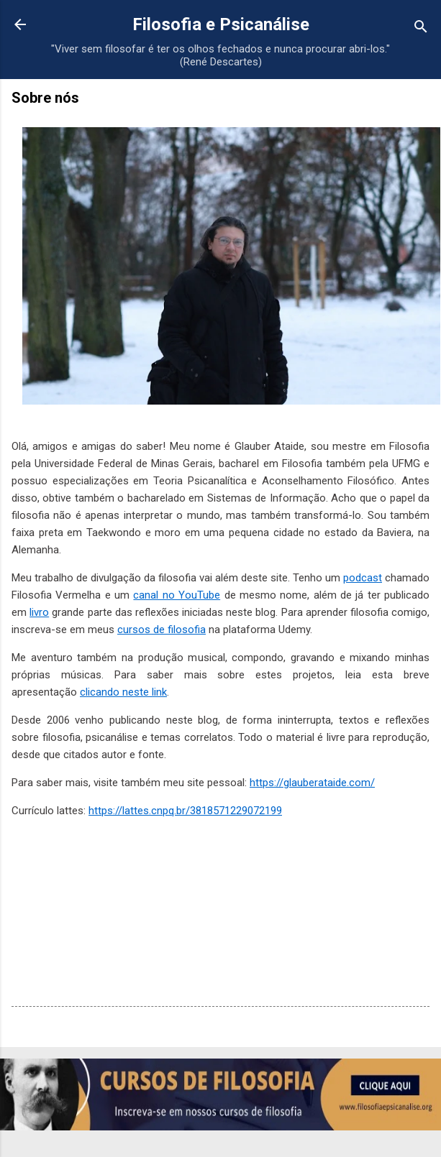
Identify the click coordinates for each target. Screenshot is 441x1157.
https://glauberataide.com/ (312, 782)
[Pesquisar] (420, 29)
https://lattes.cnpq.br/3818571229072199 (185, 810)
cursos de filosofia (161, 629)
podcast (362, 577)
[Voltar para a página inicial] (20, 26)
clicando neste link (123, 692)
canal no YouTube (176, 595)
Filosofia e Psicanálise (220, 24)
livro (39, 612)
